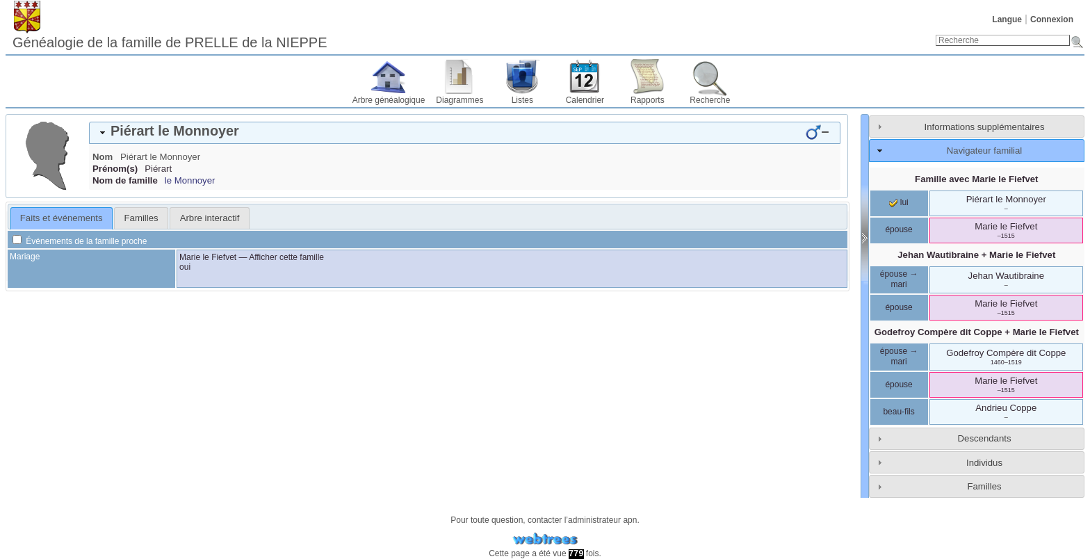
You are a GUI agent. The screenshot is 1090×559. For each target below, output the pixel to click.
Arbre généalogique (388, 100)
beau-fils (898, 411)
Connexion (1051, 19)
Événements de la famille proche (80, 241)
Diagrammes (459, 100)
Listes (522, 100)
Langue (1007, 19)
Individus (984, 462)
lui (898, 202)
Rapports (648, 100)
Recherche (710, 100)
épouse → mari (899, 279)
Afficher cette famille (286, 257)
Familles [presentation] (141, 218)
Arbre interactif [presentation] (210, 218)
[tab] (464, 133)
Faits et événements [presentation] (61, 218)
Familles (984, 486)
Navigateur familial (984, 150)
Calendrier (585, 100)
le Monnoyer (190, 180)
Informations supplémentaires (985, 127)
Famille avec (976, 179)
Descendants (984, 438)
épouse (898, 229)
